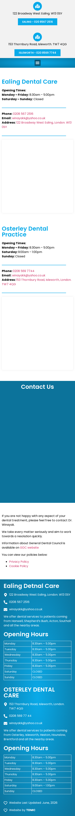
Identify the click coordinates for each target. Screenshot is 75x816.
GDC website (29, 547)
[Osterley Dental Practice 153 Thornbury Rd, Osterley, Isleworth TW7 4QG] (37, 333)
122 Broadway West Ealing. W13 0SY (37, 13)
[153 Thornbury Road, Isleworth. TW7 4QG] (37, 37)
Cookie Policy (18, 566)
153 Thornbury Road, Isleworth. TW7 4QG (37, 44)
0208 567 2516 (22, 114)
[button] (38, 63)
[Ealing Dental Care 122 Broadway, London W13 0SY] (37, 176)
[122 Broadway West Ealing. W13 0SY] (37, 6)
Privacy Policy (19, 562)
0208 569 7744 (23, 271)
